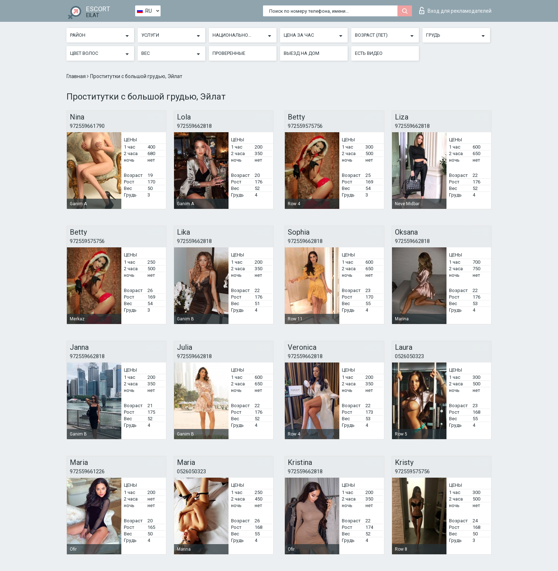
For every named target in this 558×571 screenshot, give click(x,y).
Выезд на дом (301, 53)
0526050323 (409, 356)
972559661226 (87, 471)
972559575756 (305, 126)
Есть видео (369, 53)
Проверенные (229, 53)
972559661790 (87, 126)
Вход (455, 11)
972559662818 (194, 126)
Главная (76, 76)
